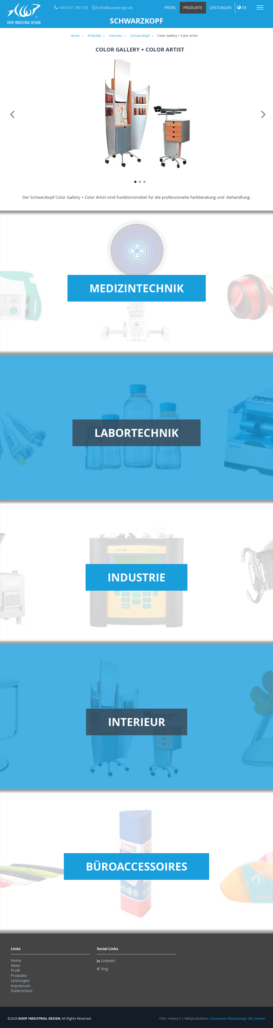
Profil (170, 7)
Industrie (136, 577)
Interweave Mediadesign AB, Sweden (238, 1018)
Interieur (115, 35)
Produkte (192, 7)
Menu (260, 7)
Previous (13, 119)
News (15, 965)
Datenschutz (21, 990)
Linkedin (106, 960)
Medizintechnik (136, 288)
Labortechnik (136, 432)
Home (75, 35)
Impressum (20, 985)
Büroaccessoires (136, 866)
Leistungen (220, 7)
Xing (102, 968)
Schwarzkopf (140, 35)
